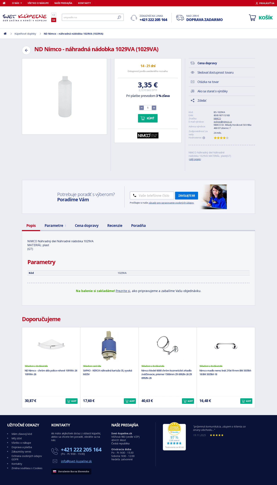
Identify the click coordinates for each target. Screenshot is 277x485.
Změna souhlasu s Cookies (26, 468)
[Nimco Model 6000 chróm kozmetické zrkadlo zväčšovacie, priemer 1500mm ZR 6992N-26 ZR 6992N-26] (167, 346)
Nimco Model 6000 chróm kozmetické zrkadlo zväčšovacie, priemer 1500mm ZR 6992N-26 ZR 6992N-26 (166, 374)
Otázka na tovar (208, 82)
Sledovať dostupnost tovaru (216, 72)
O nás (15, 3)
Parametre (55, 225)
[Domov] (6, 3)
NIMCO (217, 118)
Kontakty (84, 3)
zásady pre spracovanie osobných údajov (171, 202)
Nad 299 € (204, 18)
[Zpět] (26, 50)
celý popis (195, 159)
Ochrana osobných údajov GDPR (26, 457)
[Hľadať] (93, 17)
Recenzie (114, 225)
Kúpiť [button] (73, 401)
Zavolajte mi (186, 195)
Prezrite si (123, 291)
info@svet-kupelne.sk (76, 461)
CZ (53, 14)
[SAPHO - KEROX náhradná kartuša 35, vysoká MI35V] (109, 346)
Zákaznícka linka (153, 18)
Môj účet (16, 438)
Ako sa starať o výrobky (213, 91)
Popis (31, 225)
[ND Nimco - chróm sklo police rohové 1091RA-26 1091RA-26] (51, 346)
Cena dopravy (86, 225)
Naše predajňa (63, 3)
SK (53, 20)
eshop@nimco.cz (223, 121)
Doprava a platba (21, 447)
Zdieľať (202, 100)
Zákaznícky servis (21, 451)
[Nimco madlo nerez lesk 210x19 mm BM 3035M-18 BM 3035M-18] (225, 346)
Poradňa (138, 225)
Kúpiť (150, 118)
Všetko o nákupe (38, 3)
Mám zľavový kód (21, 434)
